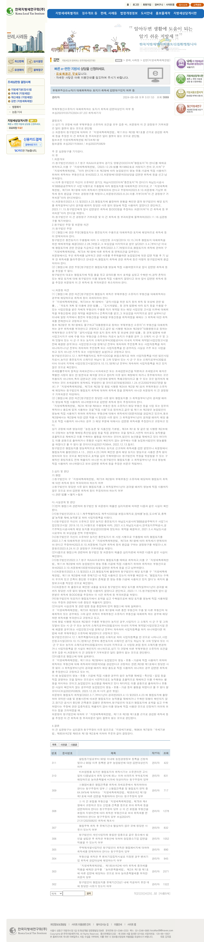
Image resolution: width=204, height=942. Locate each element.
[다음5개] (164, 893)
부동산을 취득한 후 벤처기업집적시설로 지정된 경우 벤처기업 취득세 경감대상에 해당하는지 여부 (112, 858)
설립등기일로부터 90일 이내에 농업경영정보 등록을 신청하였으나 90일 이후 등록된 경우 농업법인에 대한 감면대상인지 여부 (112, 762)
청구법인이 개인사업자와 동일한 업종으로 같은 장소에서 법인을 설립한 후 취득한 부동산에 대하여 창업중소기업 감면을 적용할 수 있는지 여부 (112, 838)
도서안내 (146, 13)
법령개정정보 (129, 13)
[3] (142, 893)
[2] (138, 893)
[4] (146, 893)
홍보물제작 (163, 13)
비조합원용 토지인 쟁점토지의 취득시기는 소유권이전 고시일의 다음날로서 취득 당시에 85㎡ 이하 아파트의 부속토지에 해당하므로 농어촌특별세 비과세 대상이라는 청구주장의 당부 (112, 775)
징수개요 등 (89, 13)
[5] (150, 893)
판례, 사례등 (109, 13)
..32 (154, 893)
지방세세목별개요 (67, 13)
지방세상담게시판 (185, 13)
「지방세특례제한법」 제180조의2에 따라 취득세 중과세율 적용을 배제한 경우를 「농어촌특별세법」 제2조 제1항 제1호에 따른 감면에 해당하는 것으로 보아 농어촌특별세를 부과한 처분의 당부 (113, 871)
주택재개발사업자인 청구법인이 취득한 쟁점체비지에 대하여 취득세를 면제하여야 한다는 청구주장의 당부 (113, 849)
